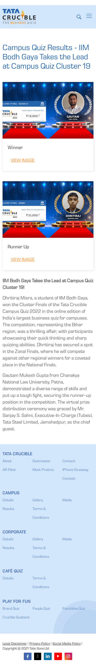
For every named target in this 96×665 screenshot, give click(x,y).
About (7, 461)
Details (8, 500)
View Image (23, 161)
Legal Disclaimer (15, 644)
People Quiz (41, 609)
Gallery (38, 500)
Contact (68, 461)
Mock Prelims (43, 470)
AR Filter (9, 470)
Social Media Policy (66, 644)
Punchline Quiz (73, 609)
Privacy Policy (39, 644)
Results (8, 509)
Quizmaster (42, 461)
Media (67, 500)
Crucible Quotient (16, 618)
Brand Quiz (11, 609)
